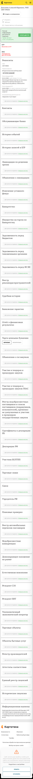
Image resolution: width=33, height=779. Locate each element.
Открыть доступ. (23, 101)
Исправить (6, 20)
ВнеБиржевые (17, 342)
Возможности (5, 732)
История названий (8, 73)
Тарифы (11, 738)
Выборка (6, 22)
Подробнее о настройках (16, 764)
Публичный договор (23, 735)
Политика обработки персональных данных (16, 742)
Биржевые (7, 342)
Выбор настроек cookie (16, 745)
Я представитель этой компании (12, 25)
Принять (16, 769)
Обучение (20, 732)
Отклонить (16, 774)
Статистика (4, 735)
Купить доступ (24, 35)
